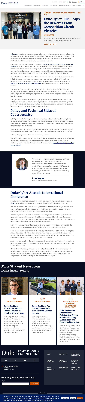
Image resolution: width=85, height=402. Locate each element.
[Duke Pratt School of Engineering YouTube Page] (25, 360)
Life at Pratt (53, 5)
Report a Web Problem (76, 368)
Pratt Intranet (50, 368)
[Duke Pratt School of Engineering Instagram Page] (15, 360)
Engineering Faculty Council (75, 361)
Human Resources (50, 360)
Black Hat (13, 203)
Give (70, 2)
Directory (74, 2)
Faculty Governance (63, 360)
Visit (48, 354)
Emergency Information (75, 354)
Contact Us (63, 354)
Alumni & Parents (57, 2)
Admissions (36, 5)
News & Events (76, 5)
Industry (65, 2)
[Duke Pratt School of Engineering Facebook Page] (6, 360)
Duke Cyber (14, 54)
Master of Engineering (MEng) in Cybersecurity (25, 83)
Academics (45, 5)
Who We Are (28, 5)
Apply (80, 2)
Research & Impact (64, 5)
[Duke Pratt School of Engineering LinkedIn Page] (34, 360)
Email (3, 381)
